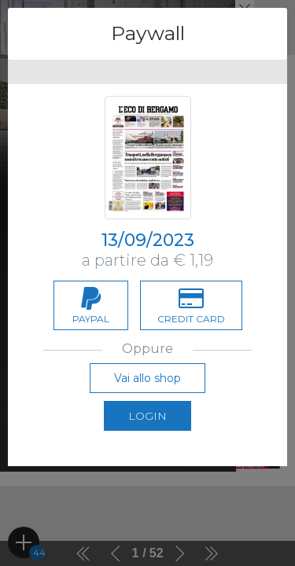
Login (147, 416)
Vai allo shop (147, 378)
